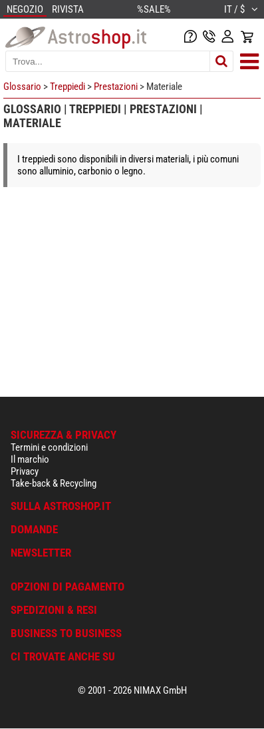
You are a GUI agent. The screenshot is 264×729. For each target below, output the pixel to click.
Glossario (22, 87)
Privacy (25, 471)
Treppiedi (67, 87)
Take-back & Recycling (53, 483)
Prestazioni (116, 87)
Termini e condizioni (49, 447)
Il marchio (30, 459)
